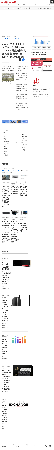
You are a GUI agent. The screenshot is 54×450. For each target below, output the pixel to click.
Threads (9, 4)
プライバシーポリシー (18, 445)
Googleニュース (30, 4)
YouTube (20, 4)
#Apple (6, 38)
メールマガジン (42, 4)
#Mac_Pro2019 (18, 38)
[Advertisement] (27, 20)
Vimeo (36, 4)
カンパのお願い (16, 447)
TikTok (24, 4)
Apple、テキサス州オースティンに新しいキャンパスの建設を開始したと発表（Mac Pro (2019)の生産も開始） (14, 50)
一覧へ (15, 142)
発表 (20, 79)
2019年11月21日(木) (7, 36)
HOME (3, 8)
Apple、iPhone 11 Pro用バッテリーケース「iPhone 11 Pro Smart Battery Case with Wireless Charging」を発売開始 (6, 142)
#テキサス (11, 38)
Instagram (15, 4)
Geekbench (49, 4)
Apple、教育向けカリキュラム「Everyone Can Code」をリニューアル (24, 142)
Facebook (5, 4)
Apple (8, 8)
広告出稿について (30, 445)
